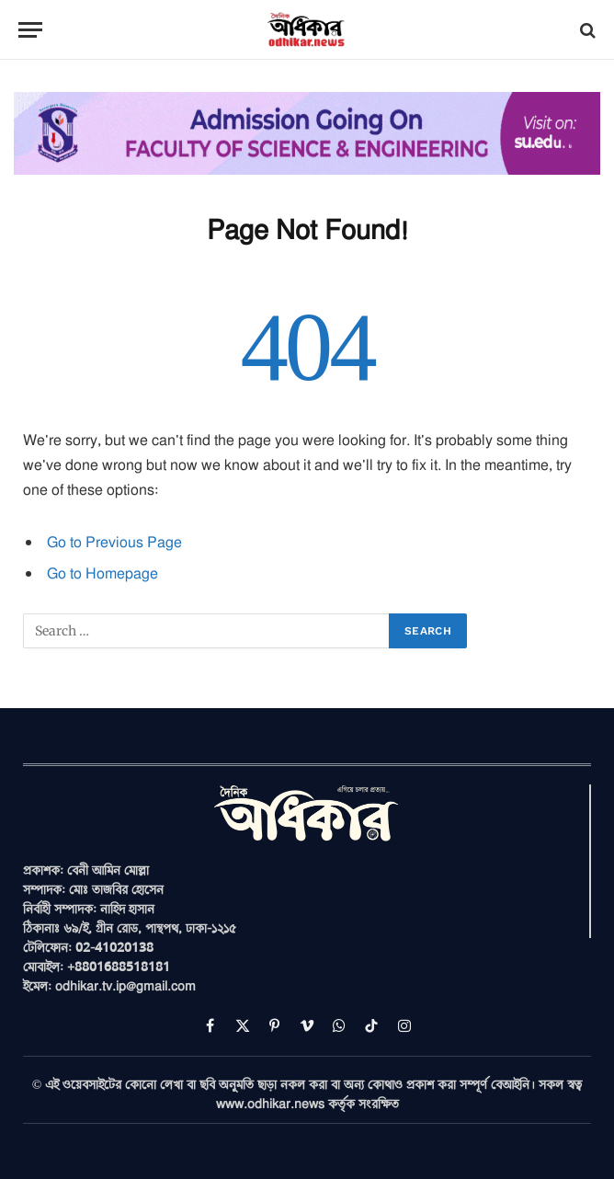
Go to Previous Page (114, 542)
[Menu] (30, 30)
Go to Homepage (102, 573)
